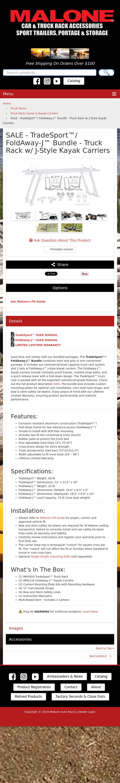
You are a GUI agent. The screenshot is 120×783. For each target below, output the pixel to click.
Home (7, 103)
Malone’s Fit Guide (52, 517)
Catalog (74, 81)
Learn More (90, 611)
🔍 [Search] (106, 72)
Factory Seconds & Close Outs (80, 696)
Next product (100, 656)
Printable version (60, 249)
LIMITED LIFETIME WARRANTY (38, 345)
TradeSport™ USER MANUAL (36, 335)
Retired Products (28, 696)
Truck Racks (18, 108)
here (57, 384)
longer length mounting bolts (51, 556)
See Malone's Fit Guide (27, 301)
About (96, 687)
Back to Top (105, 648)
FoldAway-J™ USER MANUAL (36, 340)
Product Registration (34, 687)
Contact (71, 687)
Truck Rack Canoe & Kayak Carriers (34, 113)
